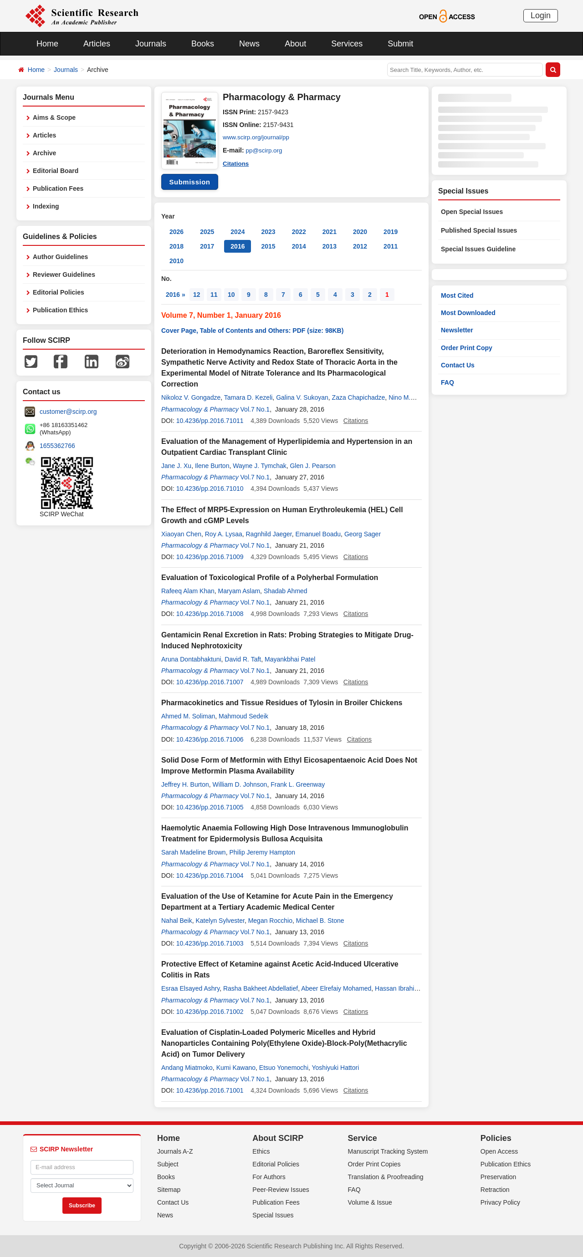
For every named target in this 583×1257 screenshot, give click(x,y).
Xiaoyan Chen (181, 534)
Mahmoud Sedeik (243, 716)
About (295, 43)
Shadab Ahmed (285, 591)
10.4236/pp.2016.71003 (210, 943)
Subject (168, 1164)
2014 (299, 246)
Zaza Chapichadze (358, 397)
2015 (268, 246)
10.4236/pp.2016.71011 (210, 420)
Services (347, 43)
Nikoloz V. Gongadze (190, 397)
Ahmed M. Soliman (188, 716)
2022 (299, 231)
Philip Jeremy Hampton (262, 852)
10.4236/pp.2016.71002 (210, 1011)
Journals (150, 43)
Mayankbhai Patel (290, 659)
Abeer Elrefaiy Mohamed (336, 988)
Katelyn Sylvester (219, 920)
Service (362, 1138)
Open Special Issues (472, 211)
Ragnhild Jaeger (269, 534)
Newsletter (457, 330)
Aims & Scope (54, 117)
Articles (96, 43)
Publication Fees (58, 188)
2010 (176, 261)
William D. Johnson (240, 784)
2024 (237, 231)
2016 (237, 246)
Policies (496, 1138)
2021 (329, 231)
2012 (360, 246)
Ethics (261, 1151)
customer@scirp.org (68, 411)
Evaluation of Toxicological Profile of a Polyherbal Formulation (269, 577)
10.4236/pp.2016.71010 (210, 488)
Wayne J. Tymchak (259, 465)
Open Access (499, 1151)
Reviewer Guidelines (64, 274)
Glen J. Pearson (312, 465)
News (249, 43)
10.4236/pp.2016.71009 (210, 556)
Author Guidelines (60, 256)
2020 (360, 231)
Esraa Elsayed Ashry (190, 988)
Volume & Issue (370, 1202)
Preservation (499, 1177)
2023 (268, 231)
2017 (207, 246)
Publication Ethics (60, 310)
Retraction (495, 1189)
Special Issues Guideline (478, 249)
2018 (176, 246)
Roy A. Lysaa (223, 534)
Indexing (46, 206)
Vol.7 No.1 (255, 409)
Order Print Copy (466, 347)
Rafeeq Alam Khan (188, 591)
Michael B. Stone (320, 920)
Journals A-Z (175, 1151)
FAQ (447, 382)
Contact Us (458, 365)
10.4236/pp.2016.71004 (210, 875)
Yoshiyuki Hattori (335, 1067)
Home (47, 43)
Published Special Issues (479, 230)
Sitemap (168, 1189)
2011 (391, 246)
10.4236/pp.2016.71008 (210, 613)
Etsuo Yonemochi (283, 1067)
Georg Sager (362, 534)
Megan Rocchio (270, 920)
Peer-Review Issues (280, 1189)
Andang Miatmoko (187, 1067)
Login (541, 15)
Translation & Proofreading (386, 1177)
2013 (329, 246)
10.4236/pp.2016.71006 (210, 739)
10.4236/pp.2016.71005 (210, 807)
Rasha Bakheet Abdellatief (260, 988)
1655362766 (57, 445)
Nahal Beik (176, 920)
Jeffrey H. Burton (185, 784)
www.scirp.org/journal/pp (257, 137)
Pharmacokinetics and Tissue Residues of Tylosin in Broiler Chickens (281, 703)
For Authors (268, 1177)
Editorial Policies (58, 292)
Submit (400, 43)
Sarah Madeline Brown (193, 852)
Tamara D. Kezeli (248, 397)
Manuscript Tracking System (388, 1151)
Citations (236, 163)
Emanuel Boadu (318, 534)
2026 (176, 231)
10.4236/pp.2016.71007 (210, 682)
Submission (189, 182)
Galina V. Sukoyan (302, 397)
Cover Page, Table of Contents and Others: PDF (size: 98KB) (252, 330)
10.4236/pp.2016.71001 (210, 1090)
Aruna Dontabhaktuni (191, 659)
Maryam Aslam (239, 591)
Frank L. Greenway (298, 784)
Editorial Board (55, 170)
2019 (391, 231)
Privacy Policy (500, 1202)
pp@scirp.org (265, 150)
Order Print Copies (374, 1164)
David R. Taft (243, 659)
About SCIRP (277, 1138)
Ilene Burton (212, 465)
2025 (207, 231)
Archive (44, 153)
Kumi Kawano (236, 1067)
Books (202, 43)
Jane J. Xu (176, 465)
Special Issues (272, 1215)
